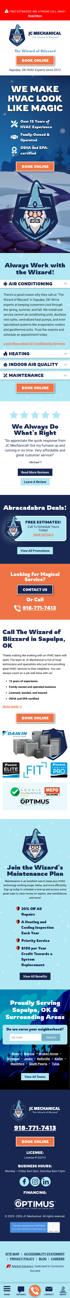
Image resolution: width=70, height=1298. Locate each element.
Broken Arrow (48, 1054)
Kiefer (59, 1059)
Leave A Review (35, 482)
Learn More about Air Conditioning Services (34, 343)
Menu (7, 1294)
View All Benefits (35, 976)
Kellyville (43, 1059)
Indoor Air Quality (33, 364)
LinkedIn (46, 1181)
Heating (19, 353)
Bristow (29, 1054)
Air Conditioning (30, 284)
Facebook (24, 1181)
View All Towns (35, 1076)
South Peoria (38, 1064)
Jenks (28, 1059)
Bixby (15, 1054)
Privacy (51, 1231)
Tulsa (55, 1064)
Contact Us (35, 589)
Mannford (17, 1064)
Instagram (35, 1181)
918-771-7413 (35, 1291)
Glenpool (13, 1059)
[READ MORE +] (12, 706)
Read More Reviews (35, 472)
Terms (56, 1231)
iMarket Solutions (22, 1266)
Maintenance (26, 375)
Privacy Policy (25, 1229)
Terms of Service (37, 1229)
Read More (35, 15)
